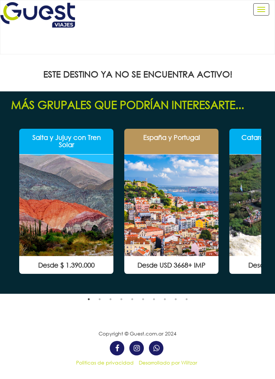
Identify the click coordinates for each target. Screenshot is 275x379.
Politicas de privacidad (105, 362)
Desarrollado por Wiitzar (168, 362)
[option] (66, 201)
